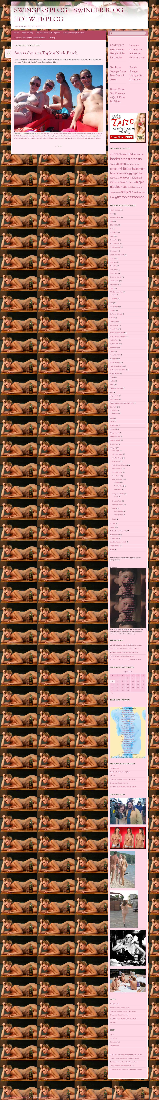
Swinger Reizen (115, 436)
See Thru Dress (117, 472)
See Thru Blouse (117, 468)
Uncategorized (114, 538)
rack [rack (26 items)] (117, 192)
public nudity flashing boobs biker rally (121, 403)
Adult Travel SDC (128, 578)
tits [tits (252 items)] (119, 197)
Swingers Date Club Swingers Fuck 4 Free (123, 779)
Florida (116, 497)
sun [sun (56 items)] (135, 192)
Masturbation (114, 329)
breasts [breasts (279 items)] (136, 159)
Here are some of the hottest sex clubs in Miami (124, 649)
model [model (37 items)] (117, 182)
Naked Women (63, 133)
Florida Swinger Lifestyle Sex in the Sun (122, 656)
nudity (32, 136)
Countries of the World (117, 254)
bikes (111, 228)
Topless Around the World (72, 136)
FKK (48, 133)
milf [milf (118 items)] (112, 182)
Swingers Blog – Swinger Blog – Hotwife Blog (71, 15)
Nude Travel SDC (127, 598)
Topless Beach (85, 136)
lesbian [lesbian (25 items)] (117, 178)
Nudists (27, 136)
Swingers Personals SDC (128, 609)
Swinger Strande (115, 440)
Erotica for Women (115, 277)
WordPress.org (114, 1045)
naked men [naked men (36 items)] (132, 182)
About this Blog (27, 33)
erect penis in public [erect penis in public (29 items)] (132, 164)
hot (44, 138)
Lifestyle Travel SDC (128, 589)
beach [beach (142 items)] (118, 154)
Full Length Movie (117, 454)
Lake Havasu (114, 321)
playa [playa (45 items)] (140, 187)
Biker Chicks (114, 225)
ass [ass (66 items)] (111, 154)
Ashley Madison (115, 210)
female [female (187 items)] (140, 168)
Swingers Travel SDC (127, 582)
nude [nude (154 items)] (124, 186)
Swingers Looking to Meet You (74, 33)
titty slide (112, 523)
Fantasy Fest (114, 284)
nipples (61, 138)
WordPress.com (45, 1097)
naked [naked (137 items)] (123, 182)
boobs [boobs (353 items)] (115, 159)
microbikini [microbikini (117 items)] (136, 177)
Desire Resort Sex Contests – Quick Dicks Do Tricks (126, 660)
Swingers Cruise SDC (127, 594)
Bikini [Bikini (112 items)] (133, 154)
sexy (93, 138)
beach (99, 136)
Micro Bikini (117, 489)
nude (65, 138)
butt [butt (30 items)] (115, 164)
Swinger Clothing (117, 479)
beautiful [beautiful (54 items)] (126, 154)
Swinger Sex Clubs (118, 494)
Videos (114, 519)
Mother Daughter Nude (117, 332)
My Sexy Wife (114, 344)
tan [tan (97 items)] (139, 192)
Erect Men (113, 266)
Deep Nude (113, 262)
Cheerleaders (114, 251)
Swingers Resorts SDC (128, 587)
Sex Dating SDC (128, 616)
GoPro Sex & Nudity (116, 314)
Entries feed (113, 1038)
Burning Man (114, 240)
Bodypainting (114, 232)
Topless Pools (118, 514)
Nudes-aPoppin (114, 373)
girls (41, 138)
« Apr (111, 693)
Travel (114, 508)
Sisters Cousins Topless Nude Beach (46, 53)
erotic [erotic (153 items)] (113, 168)
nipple (56, 138)
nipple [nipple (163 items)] (140, 182)
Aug (8, 52)
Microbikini (115, 413)
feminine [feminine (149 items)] (115, 173)
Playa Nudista (48, 136)
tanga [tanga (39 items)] (143, 192)
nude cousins (72, 138)
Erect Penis (113, 269)
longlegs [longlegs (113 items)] (124, 177)
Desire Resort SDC (128, 585)
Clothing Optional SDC (128, 600)
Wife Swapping (114, 545)
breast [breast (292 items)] (125, 159)
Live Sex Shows (117, 458)
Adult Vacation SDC (128, 580)
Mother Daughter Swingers (118, 336)
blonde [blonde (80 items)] (140, 154)
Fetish (112, 288)
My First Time (114, 340)
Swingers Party (116, 501)
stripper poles (114, 425)
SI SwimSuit (113, 410)
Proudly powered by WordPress (17, 1097)
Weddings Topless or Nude (118, 542)
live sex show (114, 325)
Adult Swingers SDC (128, 611)
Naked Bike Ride (115, 355)
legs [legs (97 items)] (112, 177)
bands (112, 214)
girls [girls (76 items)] (136, 173)
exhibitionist (32, 138)
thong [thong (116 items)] (113, 197)
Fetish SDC (127, 614)
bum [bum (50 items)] (112, 164)
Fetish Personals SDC (128, 605)
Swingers (56, 136)
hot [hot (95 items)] (140, 173)
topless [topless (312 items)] (127, 197)
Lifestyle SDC (128, 618)
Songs (112, 418)
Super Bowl (113, 429)
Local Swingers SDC (128, 607)
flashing (112, 310)
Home (16, 33)
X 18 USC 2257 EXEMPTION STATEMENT (30, 38)
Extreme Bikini (114, 281)
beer (111, 221)
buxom (26, 138)
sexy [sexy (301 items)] (124, 192)
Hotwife (112, 317)
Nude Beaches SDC (128, 602)
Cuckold (112, 258)
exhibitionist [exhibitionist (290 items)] (127, 169)
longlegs (51, 138)
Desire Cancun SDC (128, 596)
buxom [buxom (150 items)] (121, 163)
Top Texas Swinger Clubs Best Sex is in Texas (124, 652)
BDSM (114, 295)
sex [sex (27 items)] (119, 192)
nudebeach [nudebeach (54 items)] (133, 187)
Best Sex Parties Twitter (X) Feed (48, 33)
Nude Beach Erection (116, 366)
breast (16, 138)
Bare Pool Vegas (115, 217)
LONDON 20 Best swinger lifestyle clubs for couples (126, 645)
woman (98, 138)
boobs (44, 133)
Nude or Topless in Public (117, 370)
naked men (113, 358)
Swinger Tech (114, 444)
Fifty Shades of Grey (116, 292)
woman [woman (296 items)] (139, 197)
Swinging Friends (117, 504)
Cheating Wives (115, 247)
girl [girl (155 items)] (132, 173)
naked (112, 351)
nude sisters (80, 138)
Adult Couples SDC (128, 620)
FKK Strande (54, 133)
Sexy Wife (113, 407)
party (111, 392)
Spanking (115, 298)
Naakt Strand (114, 347)
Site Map (52, 38)
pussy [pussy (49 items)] (112, 192)
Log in (112, 1034)
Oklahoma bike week (116, 388)
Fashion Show (118, 486)
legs (46, 138)
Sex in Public (116, 476)
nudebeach (88, 138)
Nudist (22, 136)
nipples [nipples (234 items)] (115, 187)
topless (61, 136)
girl (38, 138)
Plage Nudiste (39, 136)
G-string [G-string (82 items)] (125, 173)
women (112, 549)
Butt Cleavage (114, 243)
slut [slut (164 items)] (131, 192)
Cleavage (117, 482)
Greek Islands (118, 511)
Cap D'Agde (115, 450)
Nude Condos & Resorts (84, 133)
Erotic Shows (114, 273)
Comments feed (115, 1042)
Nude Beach (72, 133)
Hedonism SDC (128, 591)
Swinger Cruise (114, 433)
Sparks (112, 421)
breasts (21, 138)
